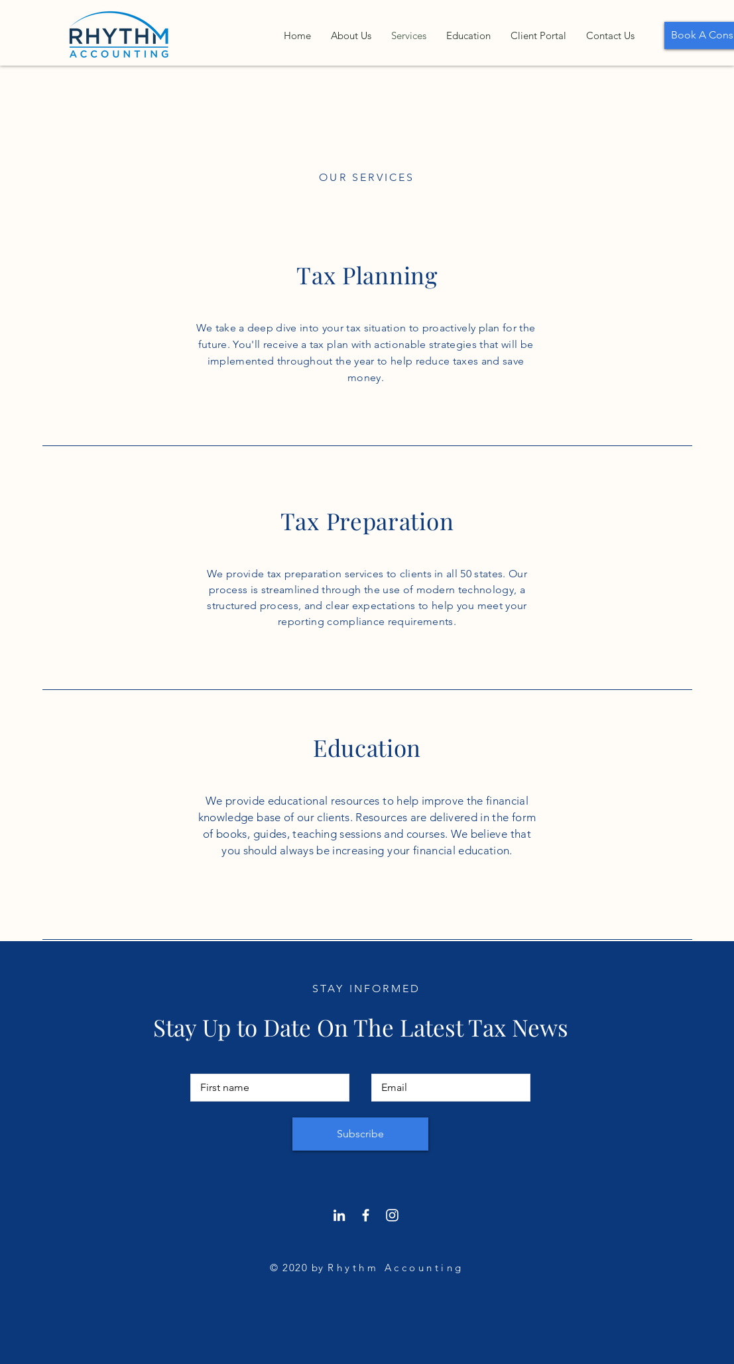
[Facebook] (365, 1215)
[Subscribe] (360, 1134)
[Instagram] (392, 1215)
